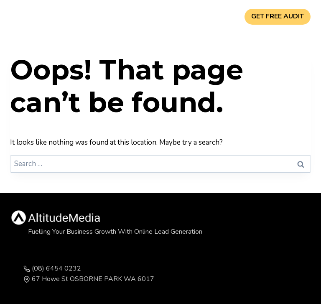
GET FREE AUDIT (277, 16)
